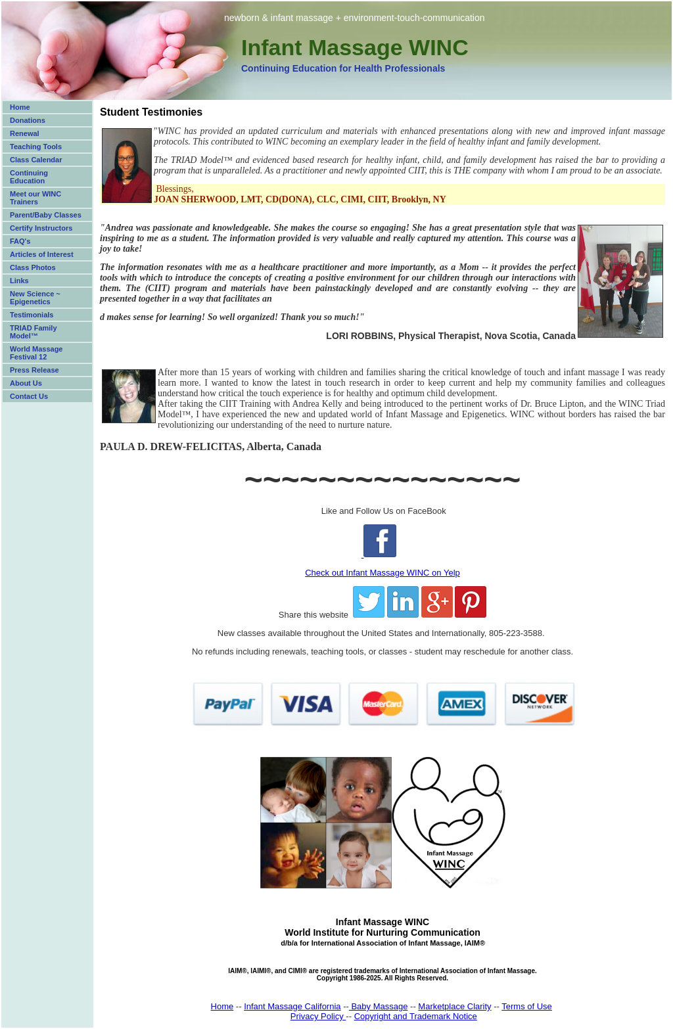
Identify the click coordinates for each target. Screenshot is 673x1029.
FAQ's (20, 241)
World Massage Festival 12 (36, 353)
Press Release (34, 370)
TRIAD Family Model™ (33, 332)
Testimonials (31, 315)
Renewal (24, 133)
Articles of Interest (42, 254)
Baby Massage (378, 1006)
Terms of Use (526, 1006)
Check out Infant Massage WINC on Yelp (382, 573)
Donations (27, 120)
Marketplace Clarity (454, 1006)
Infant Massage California (292, 1006)
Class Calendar (36, 160)
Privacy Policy (318, 1016)
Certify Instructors (41, 228)
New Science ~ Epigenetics (35, 298)
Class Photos (33, 267)
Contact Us (29, 396)
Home (20, 107)
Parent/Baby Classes (45, 215)
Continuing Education (29, 177)
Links (19, 281)
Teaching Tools (36, 146)
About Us (26, 383)
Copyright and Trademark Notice (415, 1016)
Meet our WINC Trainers (35, 198)
